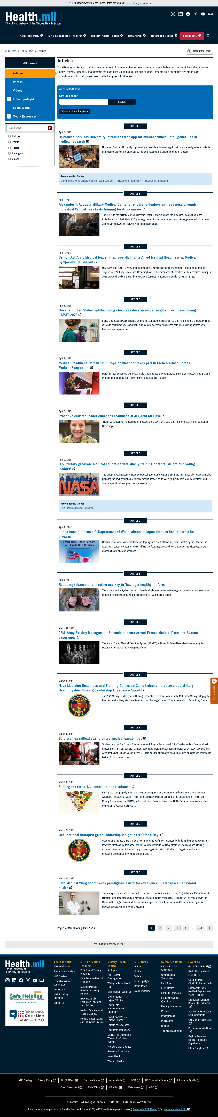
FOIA (133, 1080)
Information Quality (186, 1080)
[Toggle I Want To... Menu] (199, 36)
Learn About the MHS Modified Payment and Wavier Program (199, 991)
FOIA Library (167, 988)
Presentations (168, 1016)
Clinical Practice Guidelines (169, 968)
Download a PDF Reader (145, 1109)
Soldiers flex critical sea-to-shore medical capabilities (100, 738)
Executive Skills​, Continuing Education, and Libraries (91, 1002)
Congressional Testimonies (168, 976)
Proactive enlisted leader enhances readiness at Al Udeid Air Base (110, 416)
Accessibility (115, 1080)
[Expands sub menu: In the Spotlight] (9, 99)
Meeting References (171, 1006)
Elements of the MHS (64, 971)
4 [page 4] (177, 928)
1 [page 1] (151, 928)
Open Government (70, 1087)
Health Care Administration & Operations (115, 1008)
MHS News (135, 36)
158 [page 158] (200, 928)
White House (134, 1087)
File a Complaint (196, 1048)
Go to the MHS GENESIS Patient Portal (200, 981)
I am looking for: (69, 96)
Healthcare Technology (129, 180)
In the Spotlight (23, 99)
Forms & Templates (171, 993)
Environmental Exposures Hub (115, 998)
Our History (59, 989)
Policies (165, 1011)
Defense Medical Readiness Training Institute (89, 990)
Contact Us (59, 1003)
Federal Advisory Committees (61, 983)
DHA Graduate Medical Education (77, 508)
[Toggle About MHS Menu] (41, 36)
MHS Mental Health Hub (119, 992)
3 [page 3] (168, 928)
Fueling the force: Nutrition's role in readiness (95, 787)
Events (15, 142)
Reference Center (162, 36)
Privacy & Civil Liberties (119, 1046)
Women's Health (115, 1061)
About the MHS (29, 36)
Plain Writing (94, 1087)
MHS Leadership (61, 966)
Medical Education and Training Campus (91, 1012)
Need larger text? (199, 51)
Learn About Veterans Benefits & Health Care (199, 1001)
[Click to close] (214, 681)
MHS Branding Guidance (60, 996)
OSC (151, 1087)
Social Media (21, 108)
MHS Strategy (60, 976)
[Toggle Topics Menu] (121, 36)
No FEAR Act (68, 1080)
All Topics (112, 970)
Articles (18, 73)
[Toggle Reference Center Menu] (176, 36)
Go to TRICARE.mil (198, 966)
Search (122, 102)
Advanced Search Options (75, 111)
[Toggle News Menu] (144, 36)
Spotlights (17, 153)
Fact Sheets (167, 983)
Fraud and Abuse (92, 1080)
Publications (167, 1021)
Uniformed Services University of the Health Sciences (87, 180)
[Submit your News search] (50, 128)
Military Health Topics (105, 36)
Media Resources (25, 116)
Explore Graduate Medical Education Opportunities (197, 1040)
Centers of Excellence (118, 1025)
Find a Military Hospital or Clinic (199, 973)
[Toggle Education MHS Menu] (84, 36)
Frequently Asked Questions (169, 999)
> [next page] (210, 928)
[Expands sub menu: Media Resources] (9, 116)
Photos (18, 82)
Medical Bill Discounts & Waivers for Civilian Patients (119, 1038)
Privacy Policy (45, 1080)
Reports (165, 1026)
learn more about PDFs (175, 1109)
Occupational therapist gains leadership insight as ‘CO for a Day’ (109, 835)
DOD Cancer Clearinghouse (114, 976)
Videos (17, 90)
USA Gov (114, 1087)
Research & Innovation (156, 180)
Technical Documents (172, 1031)
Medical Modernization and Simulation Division (92, 1020)
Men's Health (113, 1056)
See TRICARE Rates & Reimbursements (199, 1013)
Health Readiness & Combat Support (117, 1018)
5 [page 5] (185, 928)
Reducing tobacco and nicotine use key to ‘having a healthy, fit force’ (113, 584)
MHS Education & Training (65, 36)
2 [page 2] (160, 928)
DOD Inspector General (156, 1080)
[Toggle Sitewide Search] (208, 35)
